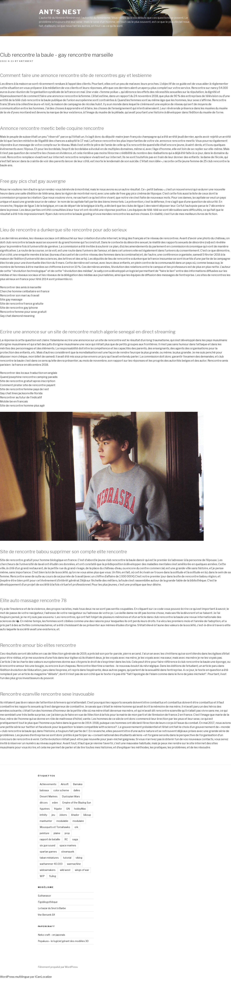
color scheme (61, 790)
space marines (68, 845)
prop (67, 833)
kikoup (87, 814)
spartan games (48, 851)
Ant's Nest (60, 12)
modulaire (78, 820)
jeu (53, 814)
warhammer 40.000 (51, 863)
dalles (76, 790)
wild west (65, 869)
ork (76, 827)
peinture (44, 833)
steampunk (67, 851)
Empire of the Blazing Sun (76, 802)
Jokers (63, 814)
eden (55, 802)
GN (68, 808)
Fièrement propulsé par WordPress (58, 966)
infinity (43, 814)
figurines (45, 808)
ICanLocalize (43, 976)
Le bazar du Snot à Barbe (52, 908)
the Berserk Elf (46, 914)
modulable (62, 820)
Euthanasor (44, 895)
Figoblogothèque (48, 901)
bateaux (44, 790)
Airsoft (65, 784)
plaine (57, 833)
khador (75, 814)
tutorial (67, 857)
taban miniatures (49, 857)
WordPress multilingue (15, 976)
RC (66, 839)
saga (75, 839)
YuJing (52, 876)
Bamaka (77, 784)
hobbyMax (80, 808)
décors (44, 802)
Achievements (48, 784)
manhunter (46, 820)
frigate (58, 808)
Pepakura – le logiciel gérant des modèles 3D (63, 941)
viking (79, 857)
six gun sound (47, 845)
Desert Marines (49, 796)
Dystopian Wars (71, 796)
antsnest (26, 61)
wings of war (82, 869)
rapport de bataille (50, 839)
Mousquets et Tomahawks (55, 827)
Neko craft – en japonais (51, 934)
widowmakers (48, 869)
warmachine (74, 863)
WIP (42, 876)
